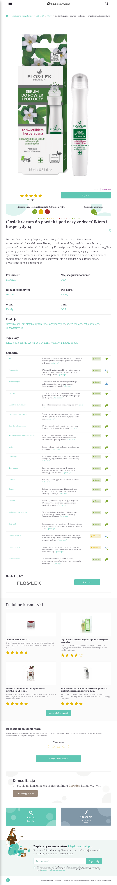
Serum (10, 294)
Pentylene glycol (14, 382)
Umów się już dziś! (25, 793)
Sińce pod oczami (16, 342)
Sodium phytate (14, 559)
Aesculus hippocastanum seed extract (22, 435)
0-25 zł (65, 309)
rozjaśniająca (91, 324)
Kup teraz (86, 195)
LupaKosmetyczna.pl (79, 880)
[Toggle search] (108, 3)
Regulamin (58, 880)
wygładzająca (57, 324)
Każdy (64, 294)
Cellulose (12, 479)
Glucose (11, 489)
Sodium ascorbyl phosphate (18, 512)
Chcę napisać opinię (58, 758)
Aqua (10, 358)
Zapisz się (94, 860)
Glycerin (12, 393)
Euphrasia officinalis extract (18, 414)
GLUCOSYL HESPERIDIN (17, 405)
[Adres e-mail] (59, 860)
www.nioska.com (106, 880)
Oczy (64, 279)
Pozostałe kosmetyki (58, 713)
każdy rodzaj (70, 342)
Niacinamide (13, 370)
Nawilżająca (13, 324)
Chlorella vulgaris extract (17, 426)
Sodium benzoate (15, 535)
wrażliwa (56, 342)
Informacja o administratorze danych (53, 870)
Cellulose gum (13, 456)
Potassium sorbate (15, 547)
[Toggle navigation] (9, 3)
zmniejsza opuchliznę (35, 324)
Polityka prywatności (47, 880)
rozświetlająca (14, 328)
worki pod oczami (38, 342)
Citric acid (12, 524)
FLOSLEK (11, 279)
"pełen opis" (55, 363)
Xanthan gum (13, 468)
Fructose (12, 501)
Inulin (11, 447)
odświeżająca (74, 324)
